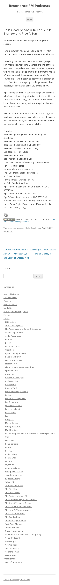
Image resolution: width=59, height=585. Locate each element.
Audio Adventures (13, 336)
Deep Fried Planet (13, 356)
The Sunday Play (12, 517)
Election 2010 (11, 363)
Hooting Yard (11, 388)
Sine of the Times (11, 551)
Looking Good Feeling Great (15, 311)
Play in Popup (15, 222)
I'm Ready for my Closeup (16, 391)
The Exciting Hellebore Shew (17, 496)
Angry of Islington (11, 294)
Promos (6, 315)
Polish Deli (9, 450)
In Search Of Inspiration (15, 398)
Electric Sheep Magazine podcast (19, 367)
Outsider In (10, 440)
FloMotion (9, 374)
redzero (8, 461)
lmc (6, 416)
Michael (9, 231)
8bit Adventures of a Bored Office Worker (23, 329)
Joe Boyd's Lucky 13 (13, 405)
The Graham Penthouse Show (18, 506)
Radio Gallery (11, 454)
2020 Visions (10, 322)
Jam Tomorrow (11, 402)
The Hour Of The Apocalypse (18, 510)
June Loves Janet (12, 409)
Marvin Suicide (11, 423)
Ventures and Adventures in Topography (23, 534)
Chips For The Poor (13, 346)
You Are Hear (11, 545)
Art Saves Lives (10, 297)
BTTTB (8, 343)
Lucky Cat (9, 419)
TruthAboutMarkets (13, 524)
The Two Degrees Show (15, 520)
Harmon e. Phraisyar (14, 377)
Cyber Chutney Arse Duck (16, 353)
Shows (6, 318)
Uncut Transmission (14, 531)
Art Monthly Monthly (14, 332)
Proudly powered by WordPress (16, 579)
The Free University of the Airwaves (21, 499)
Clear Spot (9, 350)
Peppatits (9, 447)
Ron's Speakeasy (13, 468)
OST (7, 437)
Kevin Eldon (10, 412)
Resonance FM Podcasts (29, 5)
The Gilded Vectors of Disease (18, 503)
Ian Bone (9, 395)
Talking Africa (11, 482)
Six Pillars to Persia (13, 475)
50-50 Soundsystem (14, 325)
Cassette (7, 301)
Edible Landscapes (13, 360)
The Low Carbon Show (15, 513)
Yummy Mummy (12, 548)
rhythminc (9, 464)
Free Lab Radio (10, 304)
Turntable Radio (12, 527)
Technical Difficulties (14, 485)
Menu (29, 19)
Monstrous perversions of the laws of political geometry (30, 433)
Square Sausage (12, 478)
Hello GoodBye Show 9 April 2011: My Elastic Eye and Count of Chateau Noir (16, 253)
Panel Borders (11, 444)
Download (25, 222)
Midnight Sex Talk (13, 426)
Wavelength (10, 541)
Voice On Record (12, 538)
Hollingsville (10, 384)
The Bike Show (11, 489)
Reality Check (11, 457)
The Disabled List (12, 492)
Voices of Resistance (12, 562)
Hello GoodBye (32, 228)
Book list (9, 339)
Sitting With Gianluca (14, 471)
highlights (7, 308)
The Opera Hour (10, 555)
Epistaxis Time (11, 370)
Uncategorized (9, 558)
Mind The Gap (11, 430)
